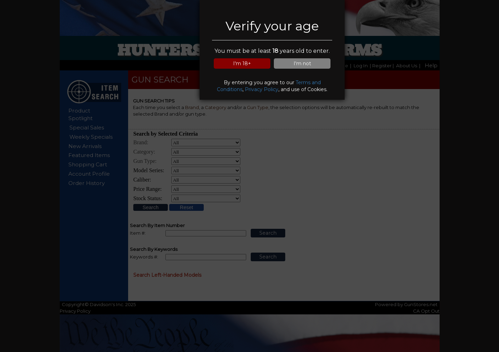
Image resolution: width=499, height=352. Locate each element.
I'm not (302, 63)
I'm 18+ (242, 63)
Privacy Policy (261, 89)
